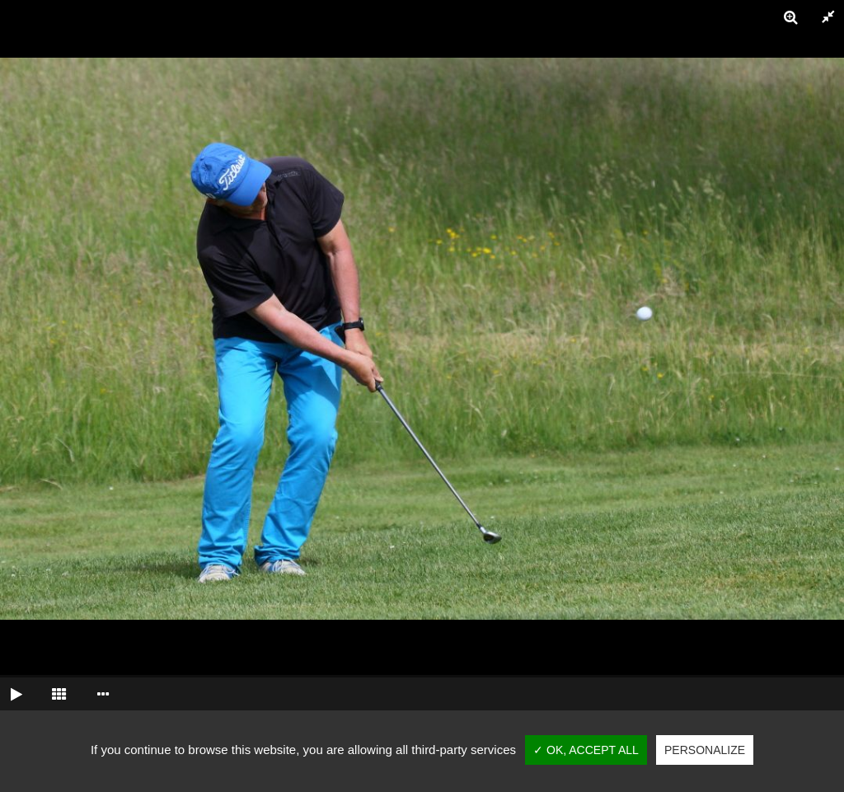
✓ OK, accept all (586, 750)
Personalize (704, 750)
